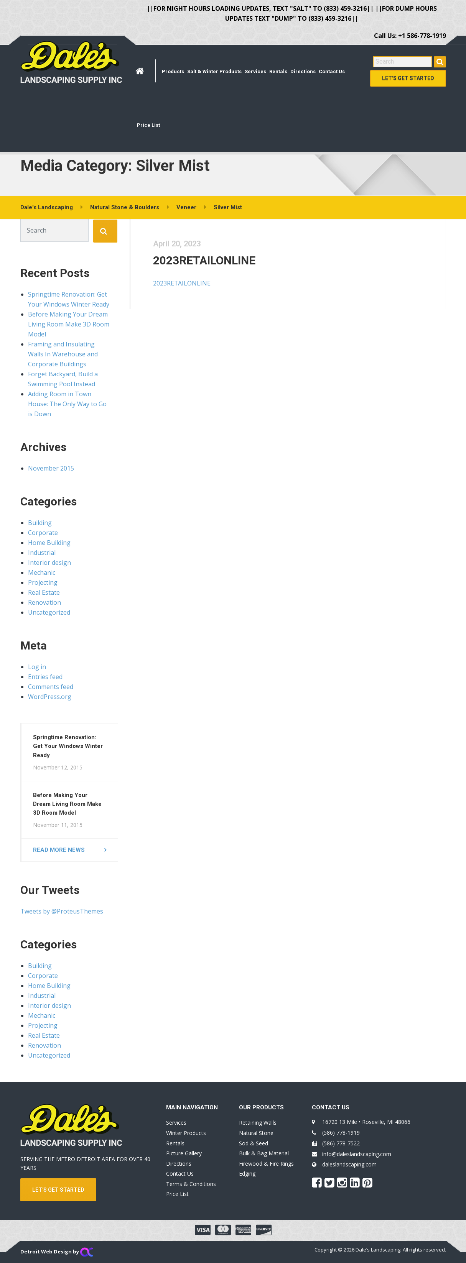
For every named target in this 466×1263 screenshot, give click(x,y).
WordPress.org (49, 696)
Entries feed (45, 677)
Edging (247, 1173)
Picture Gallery (184, 1153)
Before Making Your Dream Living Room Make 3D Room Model (68, 324)
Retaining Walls (258, 1122)
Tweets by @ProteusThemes (61, 911)
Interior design (49, 562)
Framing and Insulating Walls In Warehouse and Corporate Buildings (63, 354)
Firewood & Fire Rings (266, 1163)
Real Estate (44, 592)
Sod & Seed (253, 1143)
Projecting (43, 582)
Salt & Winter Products (214, 71)
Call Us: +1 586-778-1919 (410, 35)
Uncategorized (49, 612)
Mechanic (41, 572)
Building (40, 522)
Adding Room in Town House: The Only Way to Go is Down (67, 404)
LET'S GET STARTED (58, 1190)
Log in (37, 667)
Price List (148, 125)
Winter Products (186, 1133)
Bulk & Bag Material (264, 1153)
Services (255, 71)
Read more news (59, 849)
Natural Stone (256, 1133)
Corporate (43, 532)
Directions (303, 71)
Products (173, 71)
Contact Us (332, 71)
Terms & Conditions (191, 1184)
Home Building (49, 542)
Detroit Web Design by (56, 1251)
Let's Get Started (408, 78)
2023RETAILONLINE (205, 260)
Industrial (42, 552)
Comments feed (50, 686)
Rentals (278, 71)
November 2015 (51, 468)
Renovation (44, 602)
